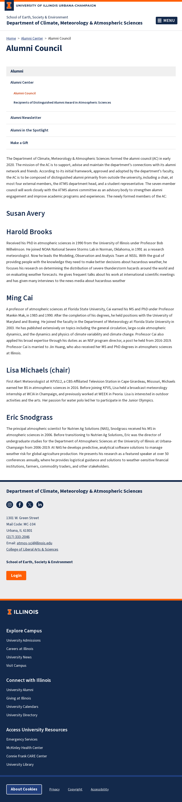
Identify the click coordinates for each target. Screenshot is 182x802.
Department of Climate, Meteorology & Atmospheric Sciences (74, 23)
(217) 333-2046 (18, 536)
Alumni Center (32, 38)
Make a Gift (19, 143)
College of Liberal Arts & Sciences (32, 549)
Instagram (9, 504)
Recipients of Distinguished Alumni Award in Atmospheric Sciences (62, 102)
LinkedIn (39, 504)
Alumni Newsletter (25, 117)
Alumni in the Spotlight (29, 130)
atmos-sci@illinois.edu (34, 543)
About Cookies (24, 789)
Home (11, 38)
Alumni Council (25, 93)
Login (16, 575)
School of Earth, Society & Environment (37, 17)
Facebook (19, 504)
